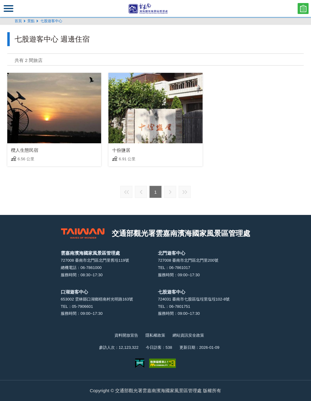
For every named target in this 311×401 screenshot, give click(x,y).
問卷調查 (303, 8)
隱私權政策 (155, 335)
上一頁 (141, 192)
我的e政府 (139, 363)
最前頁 (126, 192)
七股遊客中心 (51, 21)
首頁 (18, 21)
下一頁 (170, 192)
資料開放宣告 (126, 335)
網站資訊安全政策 (188, 335)
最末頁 (185, 192)
